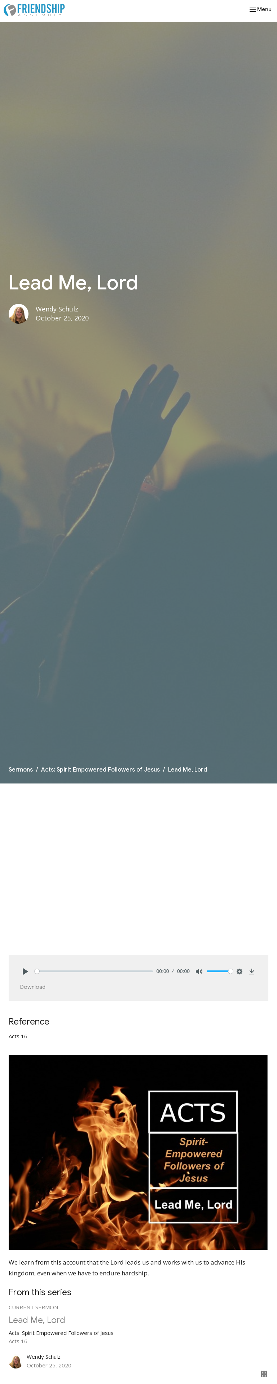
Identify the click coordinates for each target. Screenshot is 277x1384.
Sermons (21, 769)
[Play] (25, 971)
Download (32, 987)
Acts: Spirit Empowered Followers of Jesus (100, 769)
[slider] (94, 971)
